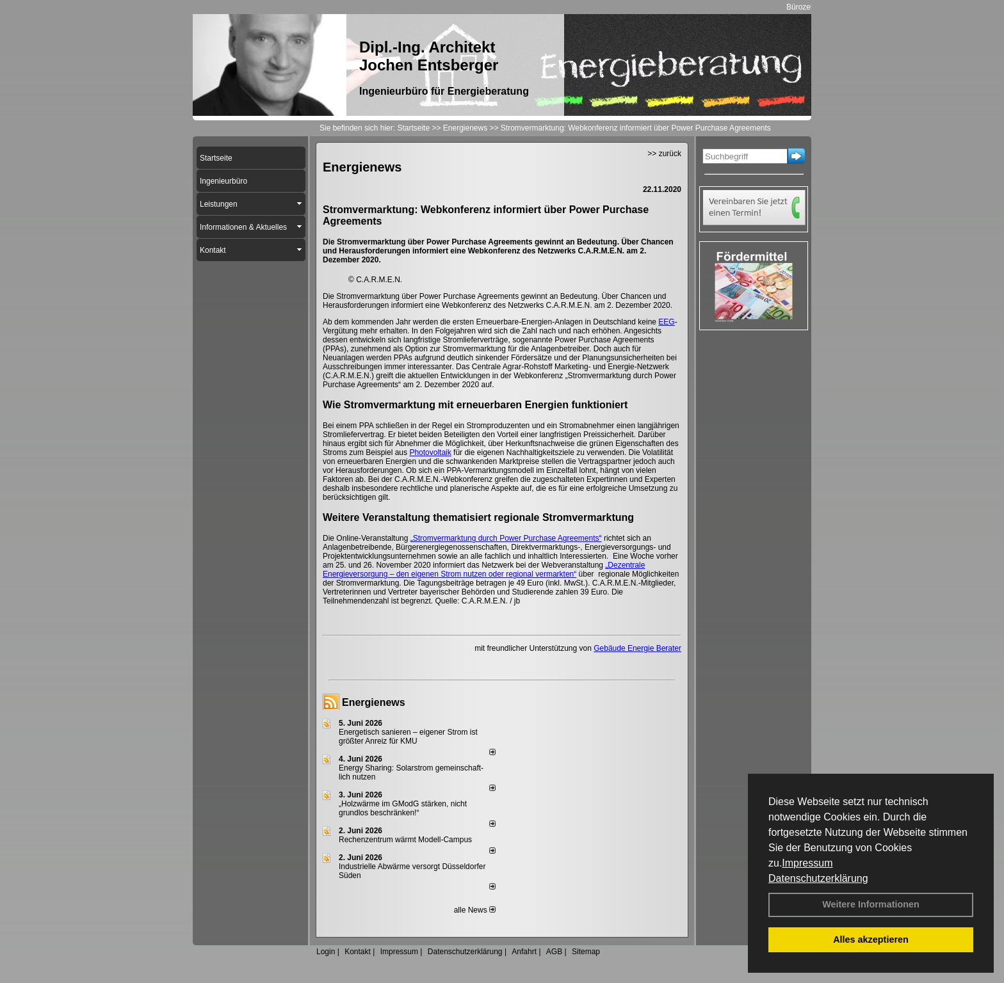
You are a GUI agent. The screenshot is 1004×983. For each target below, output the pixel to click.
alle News (475, 910)
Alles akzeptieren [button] (871, 939)
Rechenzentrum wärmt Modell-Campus (405, 839)
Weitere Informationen (870, 904)
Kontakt (357, 951)
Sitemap (586, 951)
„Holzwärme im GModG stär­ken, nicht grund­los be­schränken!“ (403, 808)
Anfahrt (524, 951)
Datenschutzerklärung (818, 878)
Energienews (373, 702)
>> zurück (664, 153)
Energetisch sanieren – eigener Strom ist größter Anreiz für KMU (408, 737)
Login (325, 951)
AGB (554, 951)
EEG (666, 321)
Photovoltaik (430, 452)
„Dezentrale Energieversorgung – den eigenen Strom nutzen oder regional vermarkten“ (484, 570)
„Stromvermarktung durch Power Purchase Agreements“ (506, 538)
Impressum (807, 863)
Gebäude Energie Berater (637, 648)
